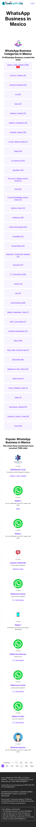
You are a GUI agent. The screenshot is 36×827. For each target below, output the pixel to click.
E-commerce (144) (18, 161)
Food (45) (18, 189)
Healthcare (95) (18, 217)
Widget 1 (18, 501)
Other (18, 509)
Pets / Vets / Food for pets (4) (18, 350)
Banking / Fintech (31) (18, 113)
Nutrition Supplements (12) (18, 331)
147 (12, 766)
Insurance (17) (18, 265)
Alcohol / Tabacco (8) (18, 75)
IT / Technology (18, 600)
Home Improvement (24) (18, 227)
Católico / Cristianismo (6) (18, 123)
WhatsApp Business (18, 747)
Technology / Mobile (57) (18, 407)
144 (31, 762)
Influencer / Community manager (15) (18, 255)
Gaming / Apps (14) (18, 208)
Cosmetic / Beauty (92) (18, 132)
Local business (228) (18, 303)
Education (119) (18, 170)
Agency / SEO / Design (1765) (18, 66)
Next (32, 766)
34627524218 (5, 795)
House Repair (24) (18, 246)
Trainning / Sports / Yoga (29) (18, 416)
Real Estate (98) (18, 359)
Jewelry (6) (18, 284)
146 (7, 766)
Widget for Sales (18, 716)
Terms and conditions (17, 799)
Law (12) (18, 293)
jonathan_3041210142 (18, 563)
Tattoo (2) (18, 397)
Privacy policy (5, 799)
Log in (32, 3)
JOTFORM (25, 777)
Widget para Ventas (18, 594)
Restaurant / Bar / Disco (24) (18, 369)
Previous (7, 762)
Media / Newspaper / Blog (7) (18, 312)
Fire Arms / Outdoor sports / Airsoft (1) (18, 179)
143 (26, 762)
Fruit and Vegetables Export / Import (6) (18, 198)
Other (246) (18, 341)
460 (26, 766)
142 (21, 762)
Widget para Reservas (18, 654)
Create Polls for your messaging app (12, 785)
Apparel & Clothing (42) (18, 85)
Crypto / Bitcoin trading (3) (18, 142)
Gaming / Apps (18, 569)
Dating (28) (18, 151)
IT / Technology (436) (18, 274)
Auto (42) (18, 104)
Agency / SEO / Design (18, 476)
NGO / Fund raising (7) (18, 322)
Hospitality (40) (18, 236)
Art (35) (18, 94)
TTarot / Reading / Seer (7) (18, 388)
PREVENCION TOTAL (18, 470)
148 (17, 766)
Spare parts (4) (18, 378)
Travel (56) (18, 426)
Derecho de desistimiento (18, 803)
